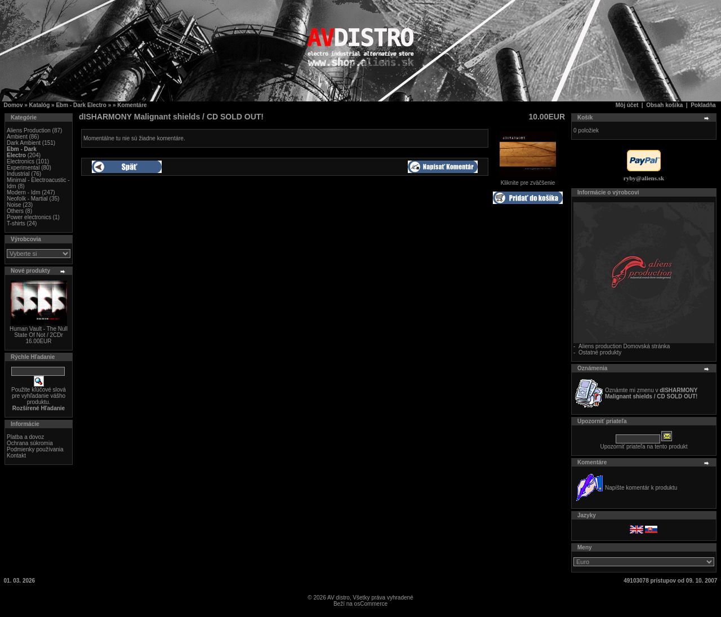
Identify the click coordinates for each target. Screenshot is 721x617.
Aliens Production (29, 130)
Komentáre (131, 105)
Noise (14, 205)
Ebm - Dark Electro (81, 105)
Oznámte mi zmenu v (651, 393)
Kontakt (16, 455)
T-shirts (16, 223)
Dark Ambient (24, 143)
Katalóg (39, 105)
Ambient (17, 137)
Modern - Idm (23, 192)
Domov (13, 105)
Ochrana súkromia (30, 443)
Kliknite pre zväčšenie (528, 180)
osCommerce (371, 604)
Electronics (20, 161)
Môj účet (627, 105)
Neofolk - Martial (27, 199)
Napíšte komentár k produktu (641, 488)
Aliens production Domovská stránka (624, 346)
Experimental (23, 168)
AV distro (338, 597)
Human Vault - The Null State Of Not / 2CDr (39, 332)
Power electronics (29, 217)
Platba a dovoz (25, 437)
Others (15, 211)
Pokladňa (703, 105)
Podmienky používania (35, 449)
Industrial (18, 174)
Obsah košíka (664, 105)
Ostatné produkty (599, 352)
